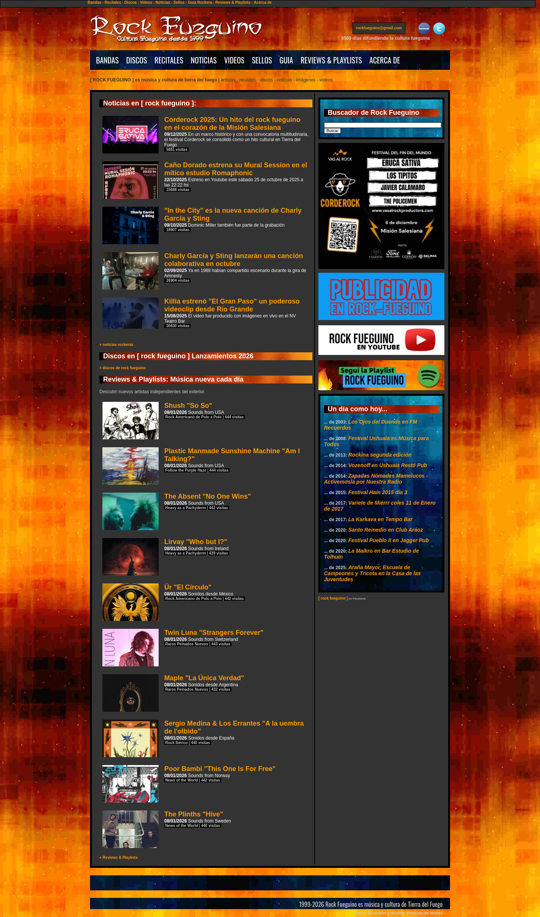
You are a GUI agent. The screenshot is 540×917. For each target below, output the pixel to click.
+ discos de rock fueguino (122, 368)
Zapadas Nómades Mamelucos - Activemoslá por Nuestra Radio (376, 479)
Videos (146, 2)
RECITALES (168, 60)
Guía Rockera (200, 2)
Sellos (179, 2)
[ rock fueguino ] (333, 598)
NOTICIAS (204, 60)
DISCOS (136, 60)
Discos (130, 2)
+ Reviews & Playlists (118, 857)
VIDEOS (234, 60)
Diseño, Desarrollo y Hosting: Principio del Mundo (397, 913)
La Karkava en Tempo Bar (380, 519)
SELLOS (262, 60)
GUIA (286, 60)
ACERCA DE (384, 60)
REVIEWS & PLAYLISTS (331, 60)
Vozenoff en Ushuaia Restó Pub (387, 465)
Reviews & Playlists (232, 2)
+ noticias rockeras (116, 345)
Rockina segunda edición (380, 455)
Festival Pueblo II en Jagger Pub (388, 540)
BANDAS (107, 60)
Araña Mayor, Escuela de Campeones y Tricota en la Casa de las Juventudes (372, 573)
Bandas (94, 2)
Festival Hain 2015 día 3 (377, 492)
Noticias (163, 2)
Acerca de (263, 2)
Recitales (113, 2)
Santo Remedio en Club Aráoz (385, 530)
